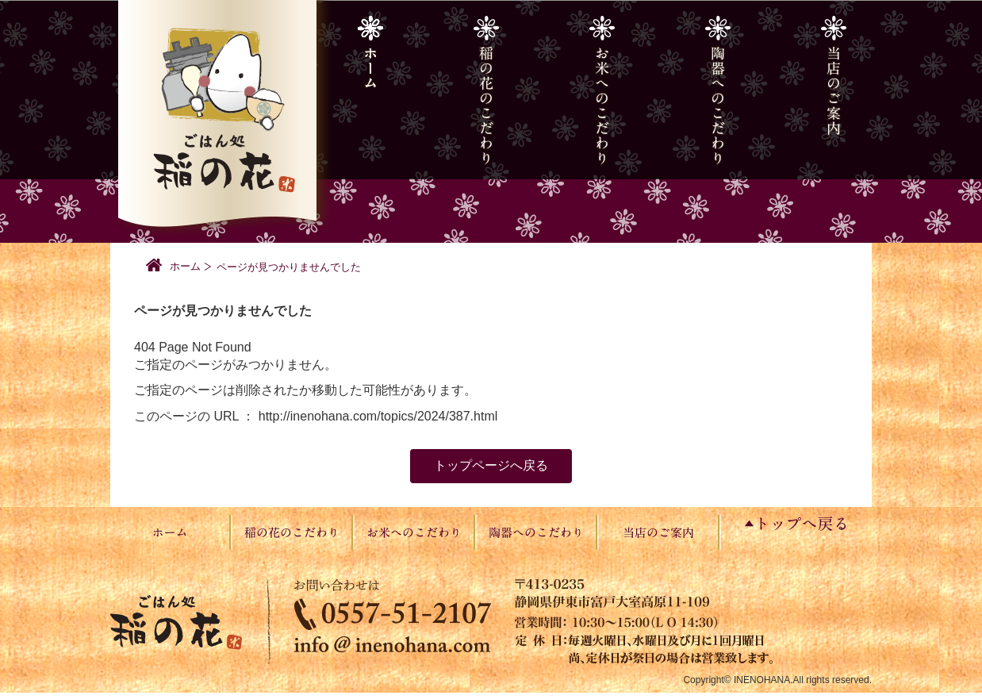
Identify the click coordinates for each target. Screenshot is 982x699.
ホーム (185, 266)
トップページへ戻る (491, 465)
